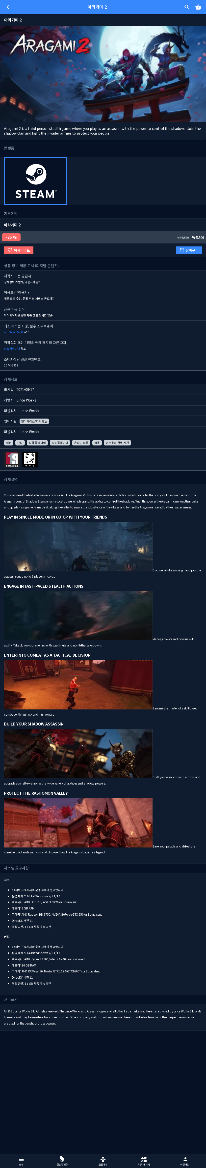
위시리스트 (18, 250)
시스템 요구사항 (13, 332)
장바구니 (189, 250)
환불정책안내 (12, 348)
